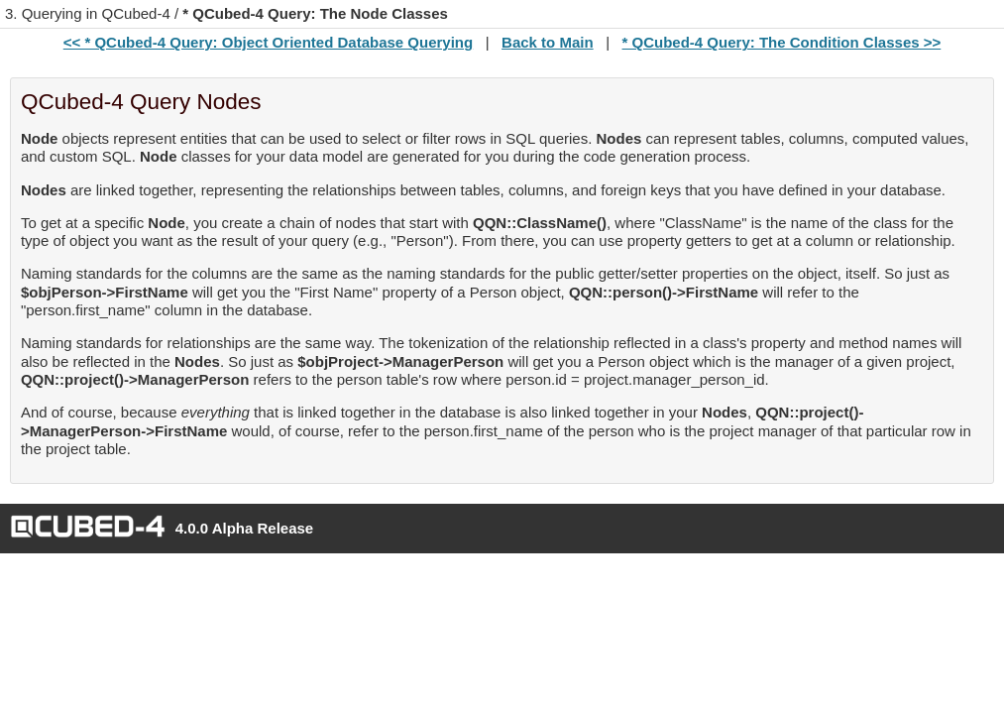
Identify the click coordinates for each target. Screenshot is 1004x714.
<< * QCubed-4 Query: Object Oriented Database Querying (268, 42)
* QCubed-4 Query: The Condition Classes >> (782, 42)
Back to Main (548, 42)
